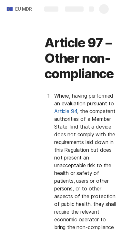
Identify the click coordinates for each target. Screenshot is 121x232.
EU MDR (23, 9)
